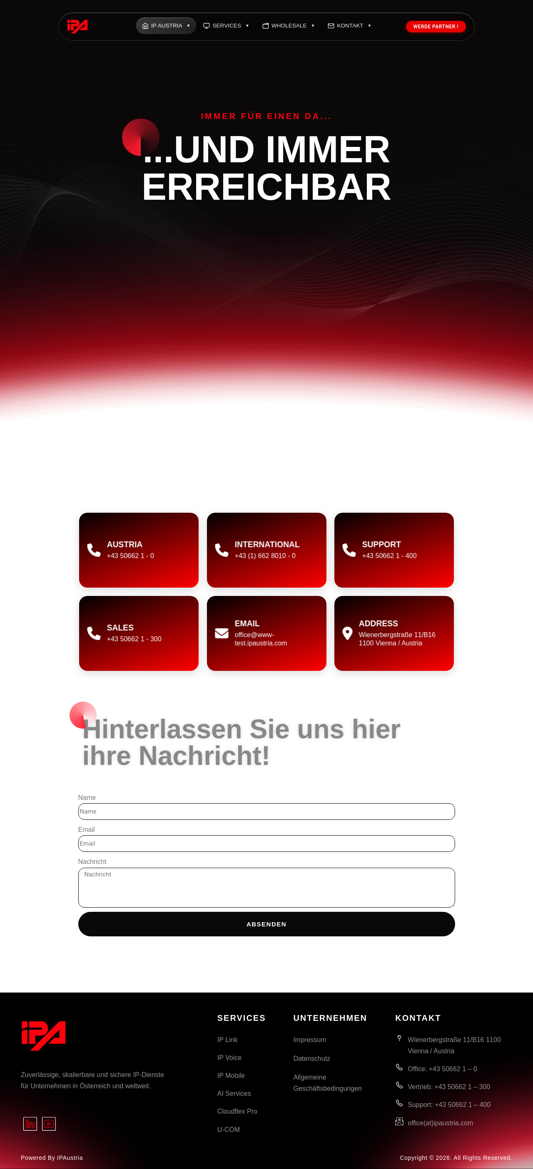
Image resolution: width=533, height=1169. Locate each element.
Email (86, 829)
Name (87, 797)
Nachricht (92, 861)
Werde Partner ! (435, 27)
